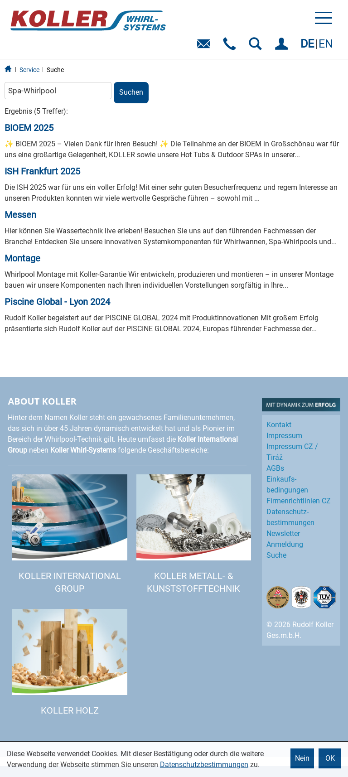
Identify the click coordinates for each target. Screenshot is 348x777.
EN (326, 43)
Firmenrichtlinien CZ (298, 501)
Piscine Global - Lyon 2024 (57, 301)
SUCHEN (257, 47)
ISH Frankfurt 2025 (42, 171)
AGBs (275, 468)
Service (29, 69)
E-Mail (205, 47)
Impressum (284, 435)
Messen (20, 214)
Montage (22, 258)
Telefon (231, 47)
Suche (55, 69)
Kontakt (278, 424)
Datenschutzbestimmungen (204, 764)
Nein (302, 758)
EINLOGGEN (283, 47)
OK (330, 758)
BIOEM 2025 (29, 127)
